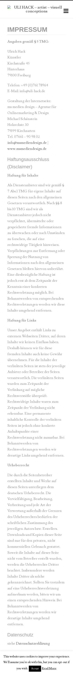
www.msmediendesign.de (27, 149)
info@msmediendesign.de (27, 142)
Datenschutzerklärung (33, 643)
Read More (49, 668)
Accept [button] (35, 668)
